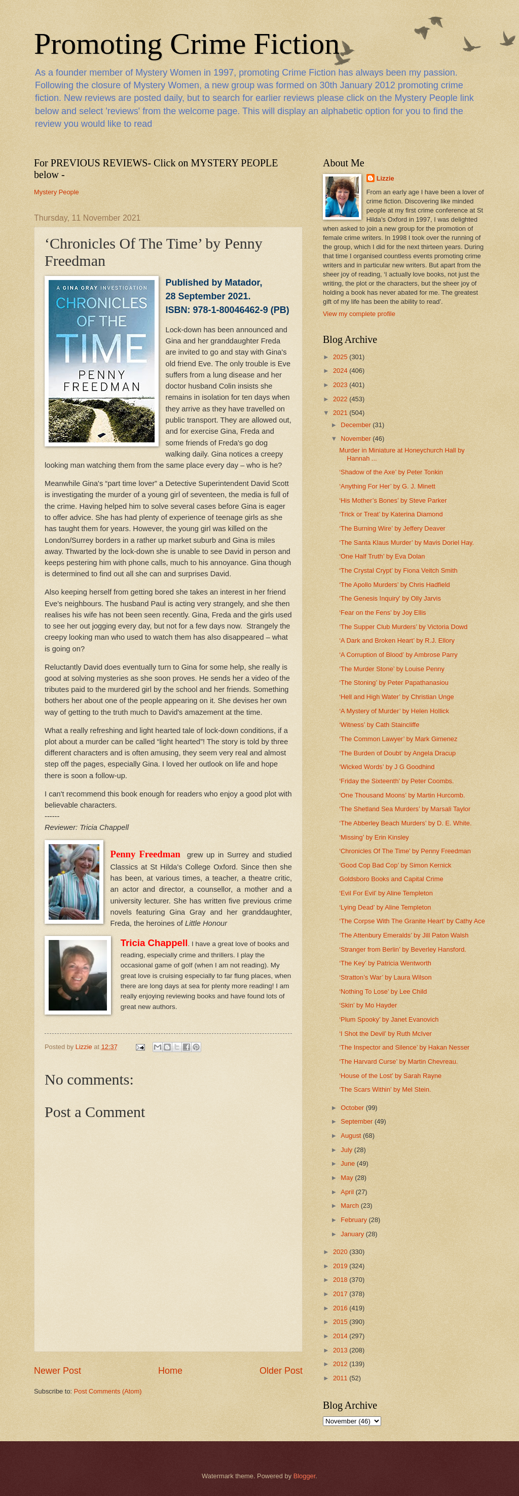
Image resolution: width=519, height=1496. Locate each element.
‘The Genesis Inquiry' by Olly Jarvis (390, 598)
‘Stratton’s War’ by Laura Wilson (385, 977)
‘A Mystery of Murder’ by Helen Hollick (394, 711)
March (350, 1205)
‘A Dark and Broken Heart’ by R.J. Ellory (397, 640)
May (348, 1177)
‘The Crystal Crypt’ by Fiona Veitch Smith (398, 570)
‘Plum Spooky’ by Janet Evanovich (388, 1019)
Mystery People (56, 192)
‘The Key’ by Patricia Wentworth (385, 963)
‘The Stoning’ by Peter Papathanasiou (394, 682)
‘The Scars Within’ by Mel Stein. (385, 1089)
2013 (341, 1350)
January (353, 1234)
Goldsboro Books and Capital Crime (391, 879)
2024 (341, 370)
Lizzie (385, 178)
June (349, 1163)
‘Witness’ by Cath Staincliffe (379, 724)
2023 (341, 385)
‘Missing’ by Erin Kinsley (374, 837)
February (354, 1220)
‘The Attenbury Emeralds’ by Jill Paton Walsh (403, 935)
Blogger (304, 1476)
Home (170, 1371)
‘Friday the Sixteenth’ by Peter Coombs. (396, 781)
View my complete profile (359, 314)
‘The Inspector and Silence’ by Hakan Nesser (404, 1047)
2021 (341, 412)
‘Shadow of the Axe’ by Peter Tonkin (391, 472)
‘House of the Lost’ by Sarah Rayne (390, 1076)
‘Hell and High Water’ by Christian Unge (396, 697)
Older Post (281, 1371)
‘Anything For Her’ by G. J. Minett (387, 486)
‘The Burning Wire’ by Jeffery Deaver (392, 528)
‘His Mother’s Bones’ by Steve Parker (393, 500)
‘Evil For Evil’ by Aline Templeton (386, 893)
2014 (341, 1336)
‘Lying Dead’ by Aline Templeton (385, 907)
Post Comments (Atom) (108, 1391)
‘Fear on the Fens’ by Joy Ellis (382, 612)
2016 (341, 1308)
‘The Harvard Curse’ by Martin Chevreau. (398, 1061)
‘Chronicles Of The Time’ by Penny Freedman (405, 851)
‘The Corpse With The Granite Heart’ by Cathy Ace (412, 921)
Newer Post (57, 1371)
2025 (341, 357)
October (353, 1107)
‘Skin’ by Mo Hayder (368, 1005)
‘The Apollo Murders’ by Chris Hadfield (394, 584)
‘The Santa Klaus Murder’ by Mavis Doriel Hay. (406, 542)
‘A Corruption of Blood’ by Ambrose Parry (398, 654)
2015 (341, 1322)
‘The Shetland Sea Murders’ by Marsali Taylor (404, 809)
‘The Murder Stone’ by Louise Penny (391, 669)
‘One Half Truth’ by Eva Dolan (382, 556)
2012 (341, 1364)
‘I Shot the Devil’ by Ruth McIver (385, 1033)
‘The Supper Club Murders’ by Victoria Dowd (403, 627)
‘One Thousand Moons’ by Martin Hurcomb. (402, 795)
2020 (341, 1252)
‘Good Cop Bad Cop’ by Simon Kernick (395, 865)
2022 (341, 399)
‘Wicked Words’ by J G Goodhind (386, 767)
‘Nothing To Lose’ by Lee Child (383, 991)
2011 (341, 1378)
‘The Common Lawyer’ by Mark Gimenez (398, 739)
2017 (341, 1294)
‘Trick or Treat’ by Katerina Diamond (390, 514)
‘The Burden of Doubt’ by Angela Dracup (397, 753)
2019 (341, 1266)
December (357, 425)
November (357, 438)
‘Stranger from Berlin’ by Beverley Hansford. (402, 949)
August (352, 1135)
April (348, 1192)
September (358, 1121)
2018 (341, 1279)
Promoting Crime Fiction (187, 43)
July (347, 1150)
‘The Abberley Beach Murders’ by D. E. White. (405, 823)
